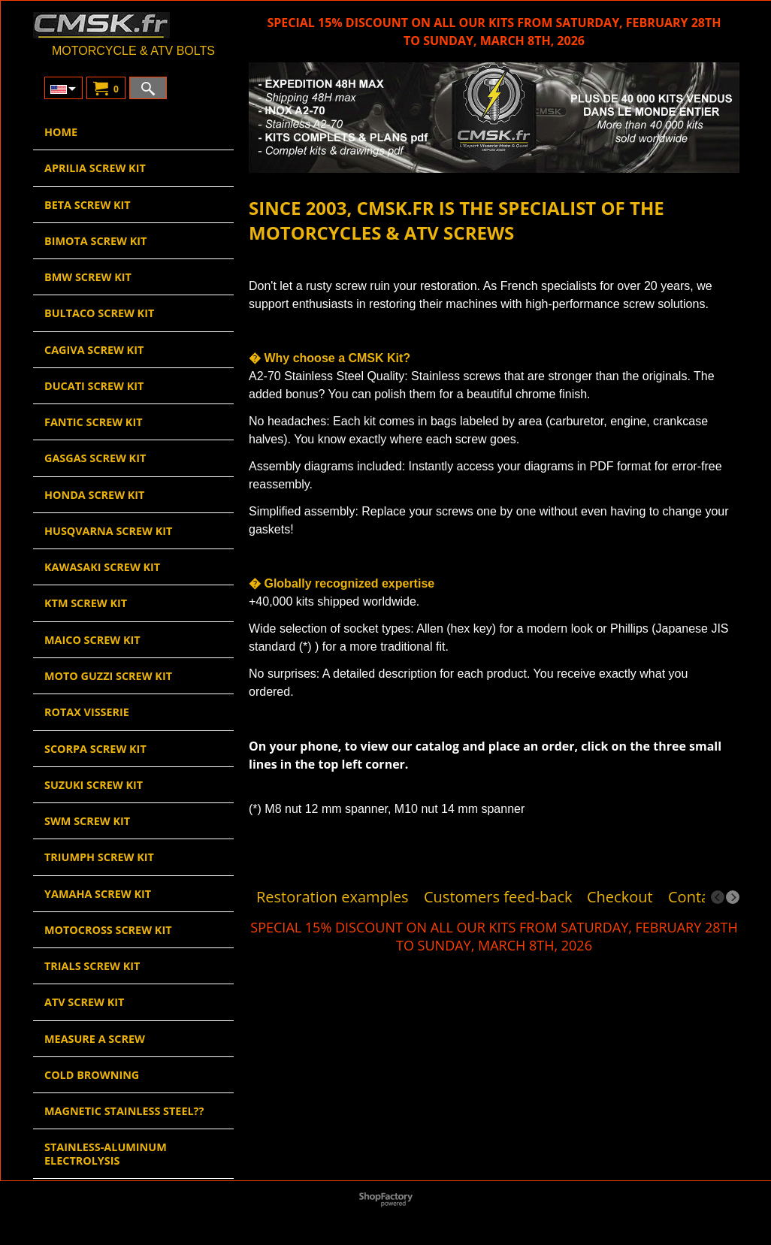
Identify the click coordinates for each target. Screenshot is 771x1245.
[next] (732, 897)
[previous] (717, 897)
